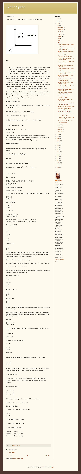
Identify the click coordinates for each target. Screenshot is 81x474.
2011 (58, 158)
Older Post (48, 455)
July (59, 38)
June (59, 40)
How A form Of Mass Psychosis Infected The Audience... (65, 93)
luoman (43, 467)
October (60, 31)
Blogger (52, 467)
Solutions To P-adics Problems (64, 111)
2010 (58, 160)
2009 (58, 162)
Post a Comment (11, 452)
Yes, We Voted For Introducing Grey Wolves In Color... (66, 90)
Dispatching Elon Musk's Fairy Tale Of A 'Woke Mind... (66, 114)
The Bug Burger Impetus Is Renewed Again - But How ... (66, 96)
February (60, 129)
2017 (58, 145)
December (60, 27)
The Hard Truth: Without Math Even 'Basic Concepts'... (66, 59)
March (59, 127)
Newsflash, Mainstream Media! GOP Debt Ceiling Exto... (66, 62)
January (60, 131)
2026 (58, 19)
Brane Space (15, 7)
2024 (58, 23)
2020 (58, 138)
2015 (58, 149)
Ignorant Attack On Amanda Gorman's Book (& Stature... (65, 55)
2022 (58, 134)
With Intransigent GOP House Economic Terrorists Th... (64, 109)
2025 (58, 21)
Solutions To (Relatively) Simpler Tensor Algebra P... (65, 83)
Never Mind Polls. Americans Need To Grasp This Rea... (66, 103)
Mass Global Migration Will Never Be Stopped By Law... (66, 73)
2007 (58, 167)
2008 (58, 165)
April (59, 125)
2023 (58, 25)
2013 (58, 154)
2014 (58, 151)
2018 (58, 143)
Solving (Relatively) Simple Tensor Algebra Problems (65, 100)
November (60, 29)
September (60, 34)
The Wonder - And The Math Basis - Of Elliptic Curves (66, 121)
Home (28, 455)
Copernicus (59, 180)
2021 (58, 136)
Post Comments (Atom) (17, 458)
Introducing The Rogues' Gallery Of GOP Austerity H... (66, 86)
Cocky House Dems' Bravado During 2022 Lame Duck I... (66, 48)
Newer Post (9, 455)
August (60, 36)
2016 (58, 147)
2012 (58, 156)
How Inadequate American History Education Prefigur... (65, 79)
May (59, 42)
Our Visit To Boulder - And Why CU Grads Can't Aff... (66, 118)
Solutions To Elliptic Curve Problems (66, 106)
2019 (58, 140)
